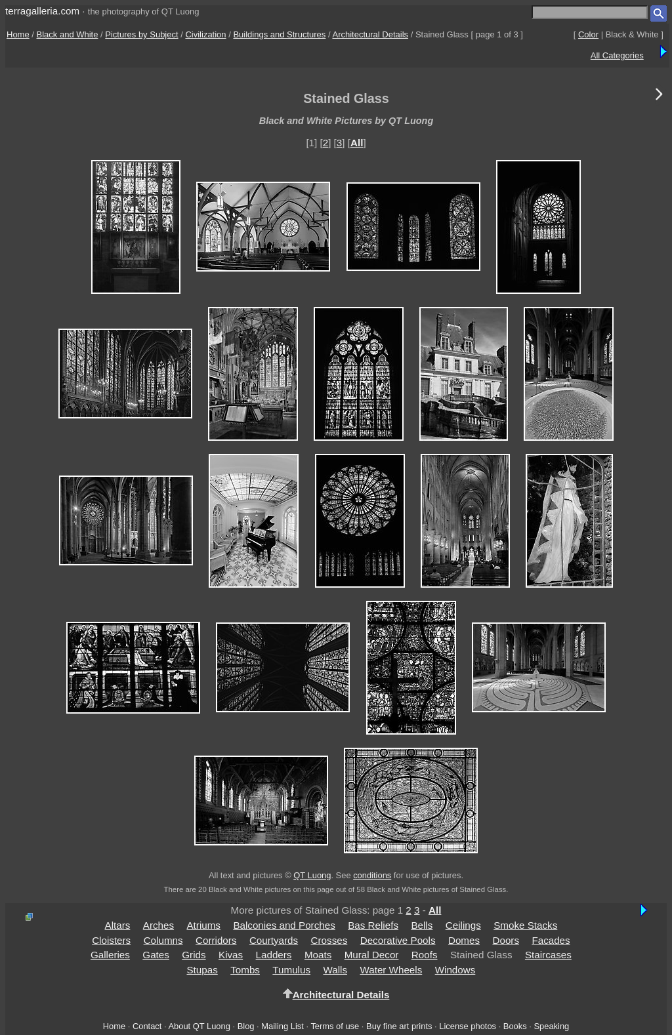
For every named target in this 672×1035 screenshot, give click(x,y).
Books (515, 1026)
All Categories (617, 55)
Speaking (551, 1026)
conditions (372, 875)
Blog (246, 1026)
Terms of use (334, 1026)
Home (18, 34)
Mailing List (282, 1026)
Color (588, 34)
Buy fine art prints (399, 1026)
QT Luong (312, 875)
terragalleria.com (42, 10)
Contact (147, 1026)
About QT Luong (199, 1026)
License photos (467, 1026)
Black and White (67, 34)
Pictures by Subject (141, 34)
